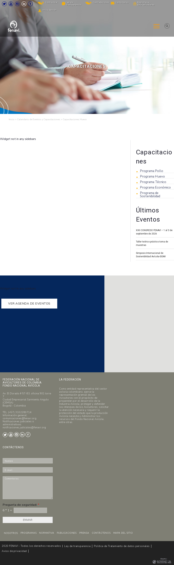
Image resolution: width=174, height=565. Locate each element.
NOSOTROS (11, 533)
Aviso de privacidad (14, 551)
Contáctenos (122, 2)
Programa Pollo (151, 171)
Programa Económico (155, 187)
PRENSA (84, 532)
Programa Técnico (153, 182)
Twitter (4, 3)
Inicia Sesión (49, 10)
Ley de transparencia (77, 546)
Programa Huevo (152, 176)
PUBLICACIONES (67, 532)
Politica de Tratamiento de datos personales (121, 546)
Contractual (51, 2)
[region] (87, 57)
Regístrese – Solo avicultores (146, 3)
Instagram (17, 3)
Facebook (30, 3)
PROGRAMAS (29, 532)
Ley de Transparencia (73, 3)
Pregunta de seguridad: (21, 505)
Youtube (10, 3)
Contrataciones (101, 2)
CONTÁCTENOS (101, 532)
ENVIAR (27, 520)
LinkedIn (23, 3)
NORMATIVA (46, 532)
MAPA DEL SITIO (123, 532)
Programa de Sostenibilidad (150, 194)
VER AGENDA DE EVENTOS (29, 303)
